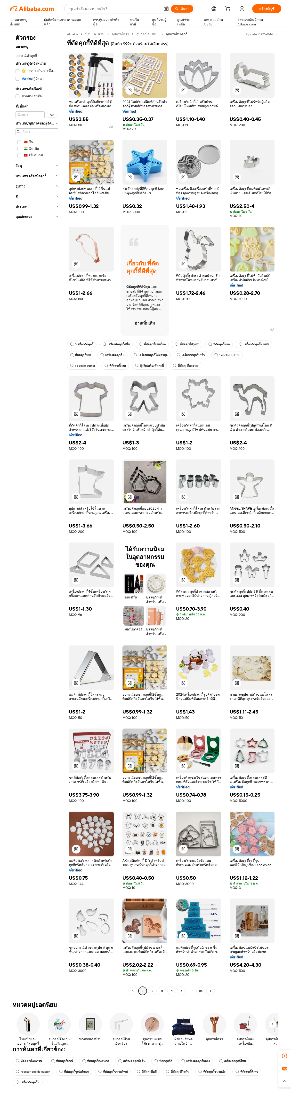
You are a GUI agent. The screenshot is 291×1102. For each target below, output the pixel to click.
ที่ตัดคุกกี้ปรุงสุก (187, 344)
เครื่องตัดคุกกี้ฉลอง (195, 1061)
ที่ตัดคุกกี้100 (80, 355)
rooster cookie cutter (33, 1072)
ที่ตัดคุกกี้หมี (147, 1072)
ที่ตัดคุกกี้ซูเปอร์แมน (74, 1072)
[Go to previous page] (133, 990)
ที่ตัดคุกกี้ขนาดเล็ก (212, 1072)
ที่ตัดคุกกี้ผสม (115, 366)
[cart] (228, 9)
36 (200, 991)
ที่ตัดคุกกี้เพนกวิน (29, 1061)
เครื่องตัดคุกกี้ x (28, 1082)
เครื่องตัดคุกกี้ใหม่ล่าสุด (151, 355)
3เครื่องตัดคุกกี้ (81, 344)
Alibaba (72, 34)
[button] (166, 9)
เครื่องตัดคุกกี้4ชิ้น (116, 344)
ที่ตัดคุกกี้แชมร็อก (152, 344)
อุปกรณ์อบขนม (147, 34)
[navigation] (37, 513)
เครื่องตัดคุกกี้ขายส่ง (254, 344)
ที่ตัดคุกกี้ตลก (219, 344)
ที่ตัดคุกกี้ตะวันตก (95, 1061)
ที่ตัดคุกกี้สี (163, 1061)
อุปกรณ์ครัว (120, 34)
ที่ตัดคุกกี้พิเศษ (246, 1072)
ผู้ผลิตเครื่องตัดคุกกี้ (149, 366)
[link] (284, 1056)
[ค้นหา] (182, 9)
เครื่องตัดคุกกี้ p (112, 355)
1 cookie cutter (227, 355)
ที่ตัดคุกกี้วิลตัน (177, 1072)
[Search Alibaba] (114, 8)
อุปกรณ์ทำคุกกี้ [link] (176, 34)
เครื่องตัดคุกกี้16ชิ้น (191, 355)
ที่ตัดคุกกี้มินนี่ (62, 1061)
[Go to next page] (210, 990)
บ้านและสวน (95, 34)
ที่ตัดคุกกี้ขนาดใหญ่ (113, 1072)
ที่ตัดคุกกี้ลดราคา (186, 366)
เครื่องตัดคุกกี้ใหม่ (232, 1061)
